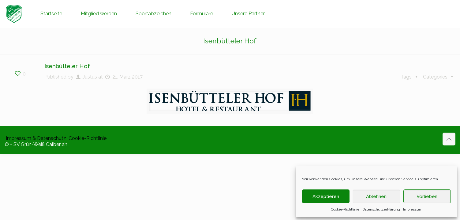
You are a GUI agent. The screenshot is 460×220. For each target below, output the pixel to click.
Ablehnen (376, 196)
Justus (90, 77)
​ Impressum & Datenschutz (35, 138)
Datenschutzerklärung (381, 209)
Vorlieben (427, 196)
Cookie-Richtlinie (345, 209)
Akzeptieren (325, 196)
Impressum (412, 209)
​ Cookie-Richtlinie (87, 138)
